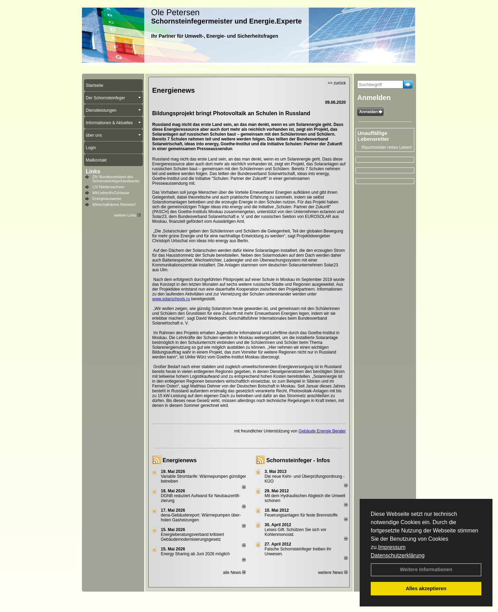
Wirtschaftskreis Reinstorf (114, 204)
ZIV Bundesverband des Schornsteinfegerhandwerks (115, 179)
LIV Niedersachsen (108, 187)
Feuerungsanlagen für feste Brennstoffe (301, 515)
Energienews (180, 460)
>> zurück (337, 83)
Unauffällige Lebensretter (373, 136)
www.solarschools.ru (171, 298)
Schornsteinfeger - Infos (298, 460)
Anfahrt (261, 595)
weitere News (333, 572)
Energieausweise (106, 199)
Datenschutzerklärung (398, 555)
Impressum (391, 547)
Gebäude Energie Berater (322, 431)
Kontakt (171, 595)
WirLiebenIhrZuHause (110, 193)
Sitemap (294, 595)
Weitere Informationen (426, 569)
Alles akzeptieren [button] (426, 588)
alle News (234, 572)
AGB (277, 595)
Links (93, 171)
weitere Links (127, 215)
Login (154, 595)
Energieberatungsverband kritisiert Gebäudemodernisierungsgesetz (192, 537)
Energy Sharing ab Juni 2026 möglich (195, 553)
